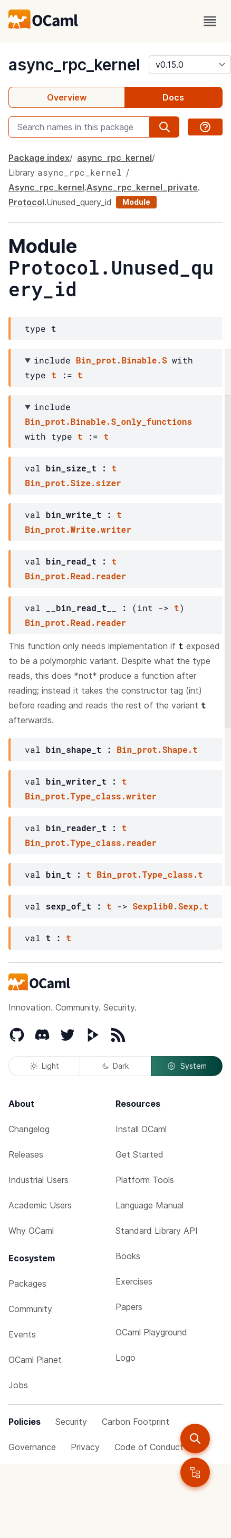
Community (30, 1309)
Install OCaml (141, 1129)
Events (22, 1334)
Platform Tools (145, 1180)
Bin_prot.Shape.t (157, 749)
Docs (173, 97)
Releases (25, 1154)
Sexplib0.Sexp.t (170, 906)
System (187, 1066)
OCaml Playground (151, 1332)
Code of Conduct (149, 1447)
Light (44, 1065)
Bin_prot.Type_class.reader (91, 842)
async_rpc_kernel (74, 64)
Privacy (85, 1447)
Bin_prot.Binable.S (121, 360)
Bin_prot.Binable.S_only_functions (108, 421)
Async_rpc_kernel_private (142, 187)
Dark (115, 1065)
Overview (66, 97)
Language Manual (150, 1205)
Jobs (18, 1385)
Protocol (26, 202)
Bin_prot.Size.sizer (73, 482)
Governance (32, 1447)
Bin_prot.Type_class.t (150, 874)
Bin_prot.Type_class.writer (91, 796)
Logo (126, 1357)
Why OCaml (31, 1230)
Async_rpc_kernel (46, 187)
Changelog (29, 1129)
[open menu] (209, 21)
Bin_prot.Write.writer (78, 529)
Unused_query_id (79, 202)
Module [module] (136, 201)
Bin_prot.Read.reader (75, 575)
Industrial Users (38, 1180)
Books (128, 1256)
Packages (27, 1283)
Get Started (139, 1154)
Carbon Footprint (135, 1421)
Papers (129, 1307)
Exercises (134, 1281)
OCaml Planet (35, 1359)
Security (71, 1421)
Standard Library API (157, 1230)
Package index (39, 157)
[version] (190, 64)
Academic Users (40, 1205)
